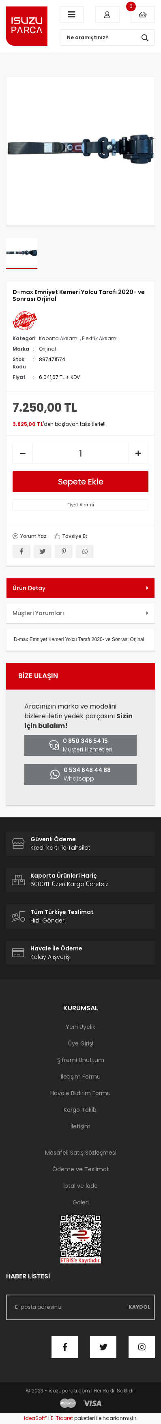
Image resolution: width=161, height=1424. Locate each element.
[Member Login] (107, 14)
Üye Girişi (80, 1043)
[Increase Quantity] (138, 453)
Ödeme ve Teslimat (80, 1169)
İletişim (80, 1126)
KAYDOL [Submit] (139, 1306)
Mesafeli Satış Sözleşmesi (80, 1153)
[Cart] (143, 14)
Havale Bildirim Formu (80, 1093)
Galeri (81, 1202)
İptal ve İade (80, 1186)
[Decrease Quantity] (22, 453)
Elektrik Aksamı (100, 338)
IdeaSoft (35, 1418)
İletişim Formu (81, 1077)
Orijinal (47, 348)
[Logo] (26, 26)
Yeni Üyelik (80, 1027)
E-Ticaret (62, 1418)
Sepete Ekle (80, 481)
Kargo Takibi (81, 1110)
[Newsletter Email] (80, 1307)
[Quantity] (80, 453)
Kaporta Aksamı (59, 338)
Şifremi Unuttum (80, 1060)
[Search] (107, 37)
